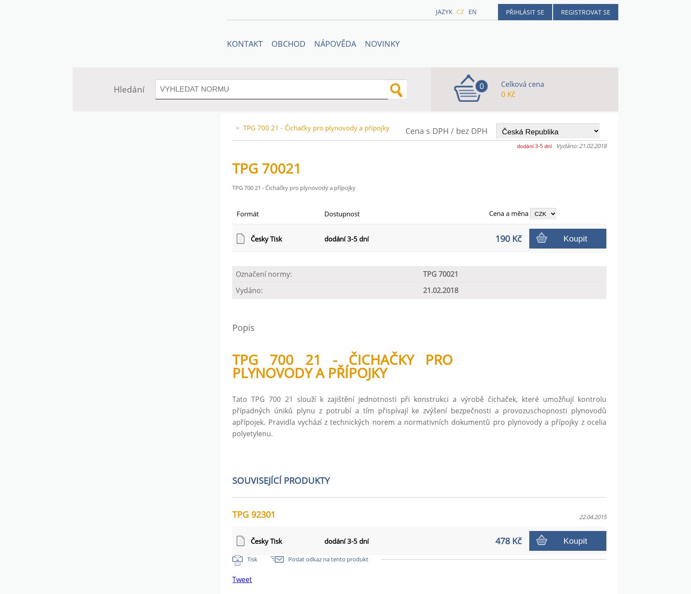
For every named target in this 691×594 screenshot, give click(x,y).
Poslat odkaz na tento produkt (328, 559)
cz (460, 11)
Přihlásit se (525, 12)
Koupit (575, 238)
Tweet (242, 579)
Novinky (382, 43)
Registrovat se (585, 12)
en (472, 11)
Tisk (252, 559)
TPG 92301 (253, 514)
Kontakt (245, 43)
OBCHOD (288, 43)
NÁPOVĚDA (335, 43)
